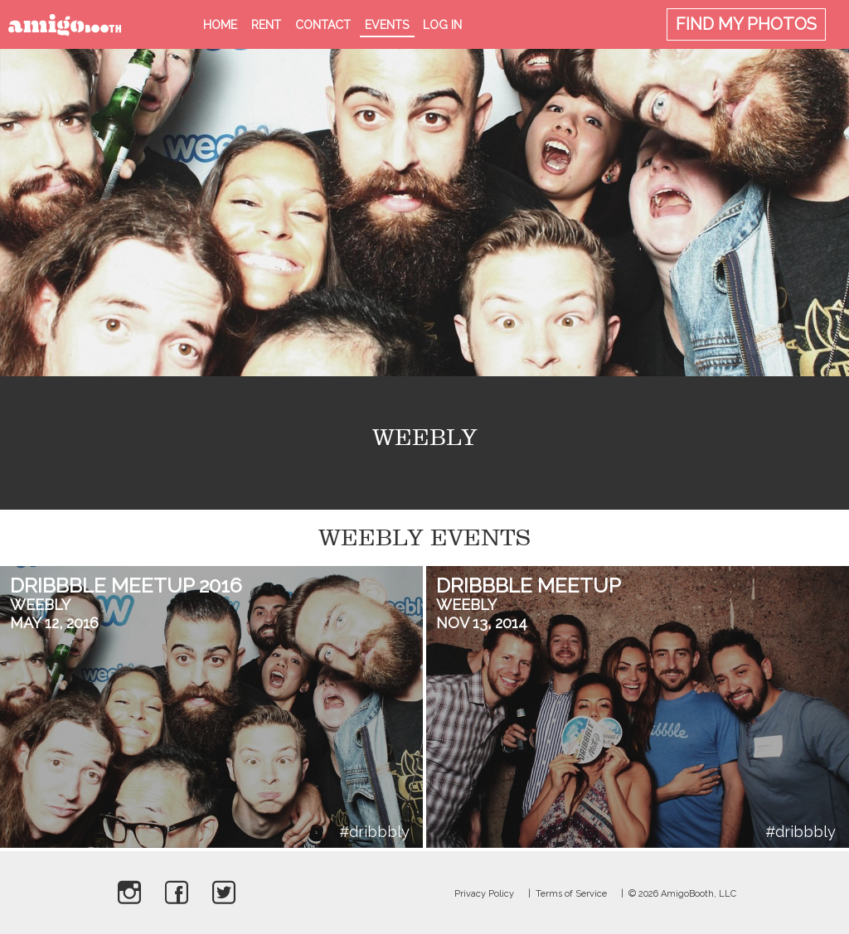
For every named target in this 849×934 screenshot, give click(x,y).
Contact (323, 24)
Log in (442, 24)
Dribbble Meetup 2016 (126, 585)
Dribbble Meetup (528, 585)
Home (220, 24)
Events (387, 24)
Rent (266, 24)
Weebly (40, 604)
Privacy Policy (484, 893)
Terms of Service (571, 893)
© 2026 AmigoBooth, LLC (682, 893)
